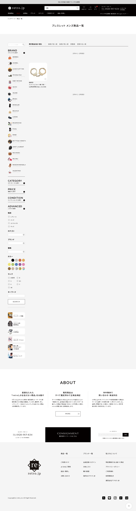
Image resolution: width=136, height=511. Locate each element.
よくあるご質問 (66, 467)
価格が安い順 (52, 44)
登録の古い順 (81, 44)
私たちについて (111, 453)
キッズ (12, 226)
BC (20, 281)
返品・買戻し (61, 13)
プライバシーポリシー (113, 467)
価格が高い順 (63, 44)
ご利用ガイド (51, 13)
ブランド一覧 (88, 453)
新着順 (73, 44)
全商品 (25, 13)
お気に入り (87, 467)
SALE (18, 13)
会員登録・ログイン (89, 462)
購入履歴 (86, 471)
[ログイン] (90, 8)
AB (11, 287)
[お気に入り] (84, 8)
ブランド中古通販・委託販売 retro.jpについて (113, 13)
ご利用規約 (109, 471)
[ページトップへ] (129, 506)
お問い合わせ (65, 476)
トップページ (11, 18)
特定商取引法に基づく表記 (115, 462)
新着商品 (11, 13)
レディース (14, 217)
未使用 (13, 278)
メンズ (12, 220)
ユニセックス (14, 223)
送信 (125, 434)
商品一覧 (64, 453)
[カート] (95, 8)
